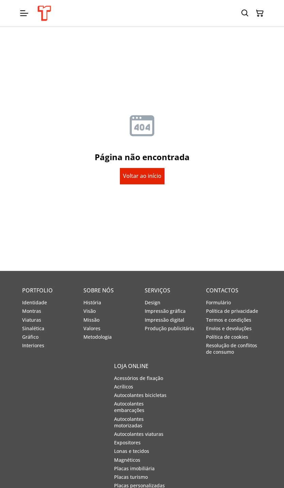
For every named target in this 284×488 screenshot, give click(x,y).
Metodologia (97, 337)
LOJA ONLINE (131, 366)
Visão (89, 311)
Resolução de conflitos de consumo (231, 348)
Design (152, 302)
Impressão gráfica (165, 311)
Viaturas (31, 320)
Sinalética (33, 328)
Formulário (218, 302)
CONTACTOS (222, 290)
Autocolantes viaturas (138, 434)
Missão (91, 320)
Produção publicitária (169, 328)
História (92, 302)
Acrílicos (123, 386)
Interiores (33, 345)
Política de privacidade (232, 311)
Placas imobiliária (134, 468)
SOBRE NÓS (98, 290)
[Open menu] (24, 13)
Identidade (34, 302)
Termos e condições (228, 320)
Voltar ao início (142, 176)
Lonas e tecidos (131, 451)
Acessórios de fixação (138, 378)
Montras (31, 311)
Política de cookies (227, 337)
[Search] (244, 13)
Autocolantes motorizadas (129, 422)
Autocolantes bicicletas (140, 395)
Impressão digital (164, 320)
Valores (91, 328)
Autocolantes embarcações (129, 406)
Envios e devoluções (229, 328)
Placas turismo (131, 477)
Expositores (127, 442)
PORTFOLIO (37, 290)
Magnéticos (127, 460)
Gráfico (30, 337)
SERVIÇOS (157, 290)
